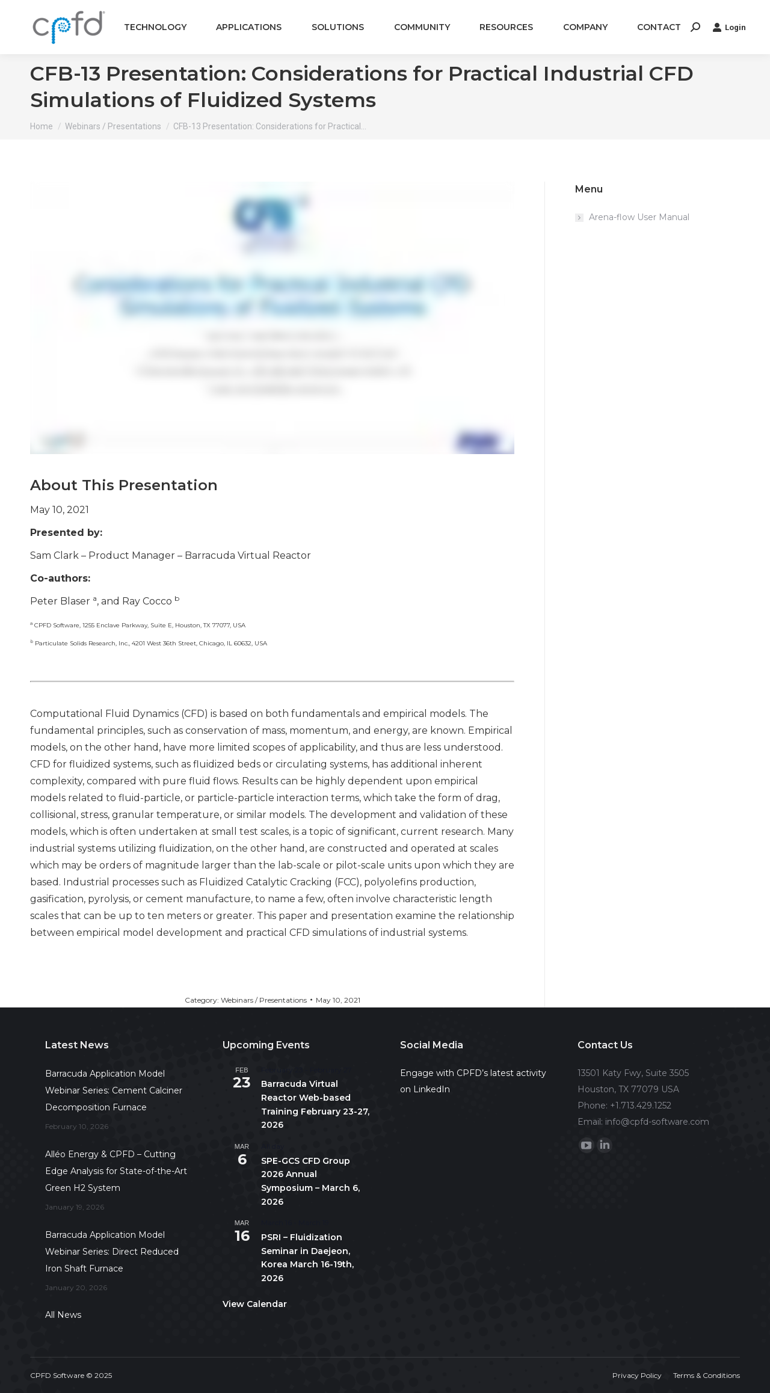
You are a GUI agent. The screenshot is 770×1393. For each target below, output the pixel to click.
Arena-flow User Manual (639, 217)
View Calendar (255, 1304)
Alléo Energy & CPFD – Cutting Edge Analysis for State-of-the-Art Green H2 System (116, 1171)
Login (729, 27)
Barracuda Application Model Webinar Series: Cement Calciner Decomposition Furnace (113, 1090)
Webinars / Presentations (264, 999)
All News (63, 1314)
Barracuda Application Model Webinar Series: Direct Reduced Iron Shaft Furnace (112, 1251)
